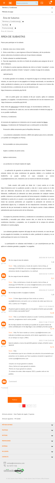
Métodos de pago (7, 12)
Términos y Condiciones (9, 7)
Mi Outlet (18, 419)
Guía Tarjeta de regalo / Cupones (24, 414)
